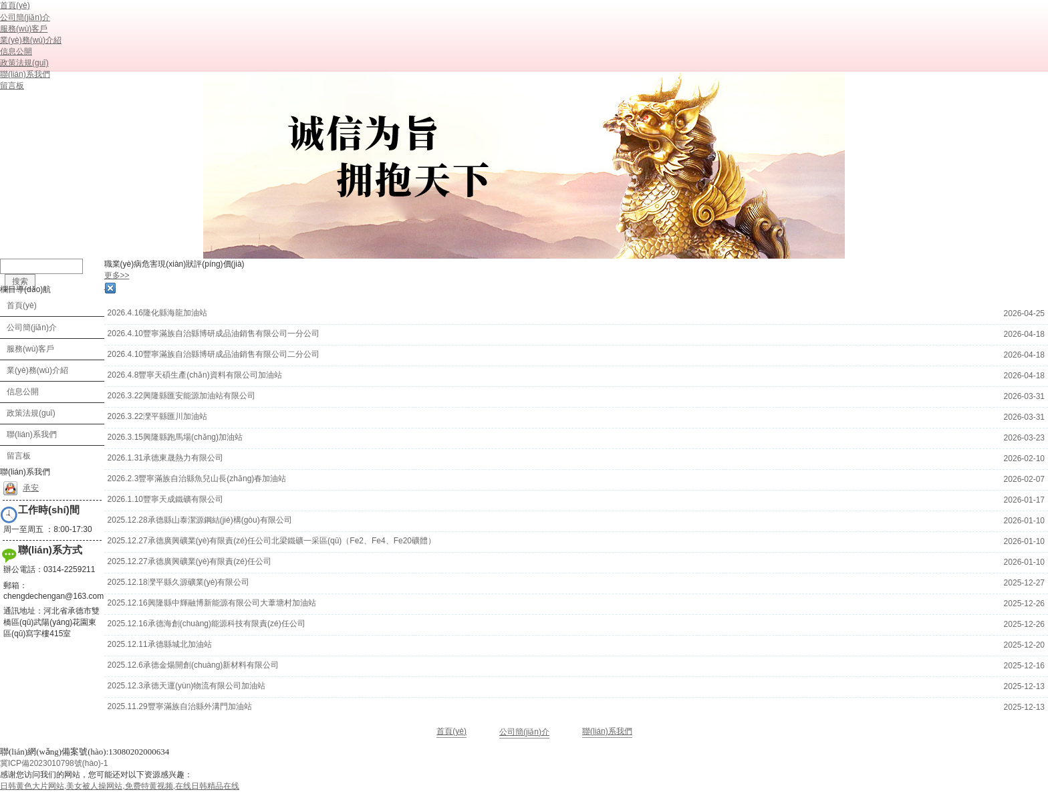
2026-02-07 (1024, 479)
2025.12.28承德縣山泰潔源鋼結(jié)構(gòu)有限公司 (200, 520)
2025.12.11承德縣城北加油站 (160, 644)
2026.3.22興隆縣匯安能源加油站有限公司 (181, 395)
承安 (21, 488)
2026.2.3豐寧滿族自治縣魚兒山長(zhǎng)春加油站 (197, 478)
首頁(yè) (451, 731)
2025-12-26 (1024, 603)
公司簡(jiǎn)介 (524, 732)
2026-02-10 (1024, 458)
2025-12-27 (1024, 582)
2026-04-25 (1024, 313)
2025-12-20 (1024, 645)
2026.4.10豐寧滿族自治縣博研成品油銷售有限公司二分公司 (213, 354)
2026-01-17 (1024, 500)
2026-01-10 (1024, 520)
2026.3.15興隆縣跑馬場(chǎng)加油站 (175, 437)
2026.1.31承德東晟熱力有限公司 (165, 458)
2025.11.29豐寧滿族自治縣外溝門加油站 (180, 706)
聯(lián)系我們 (607, 731)
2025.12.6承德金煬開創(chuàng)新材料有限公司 (193, 665)
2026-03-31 (1024, 396)
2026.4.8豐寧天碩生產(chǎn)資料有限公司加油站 (195, 375)
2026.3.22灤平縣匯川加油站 (157, 416)
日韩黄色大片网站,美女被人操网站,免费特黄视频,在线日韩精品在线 (119, 786)
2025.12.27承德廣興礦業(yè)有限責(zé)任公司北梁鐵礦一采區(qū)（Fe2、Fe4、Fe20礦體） (272, 540)
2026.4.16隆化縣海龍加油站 (157, 312)
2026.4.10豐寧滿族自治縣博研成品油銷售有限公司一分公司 (213, 333)
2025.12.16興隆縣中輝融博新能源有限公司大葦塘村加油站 (212, 603)
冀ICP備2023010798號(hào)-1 (54, 763)
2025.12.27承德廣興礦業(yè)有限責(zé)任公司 (189, 561)
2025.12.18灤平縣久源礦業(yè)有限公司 (179, 582)
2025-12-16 (1024, 665)
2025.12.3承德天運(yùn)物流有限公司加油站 (187, 685)
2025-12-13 (1024, 686)
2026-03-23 (1024, 437)
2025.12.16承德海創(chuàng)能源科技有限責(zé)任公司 (206, 623)
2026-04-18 (1024, 334)
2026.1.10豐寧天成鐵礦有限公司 (165, 499)
